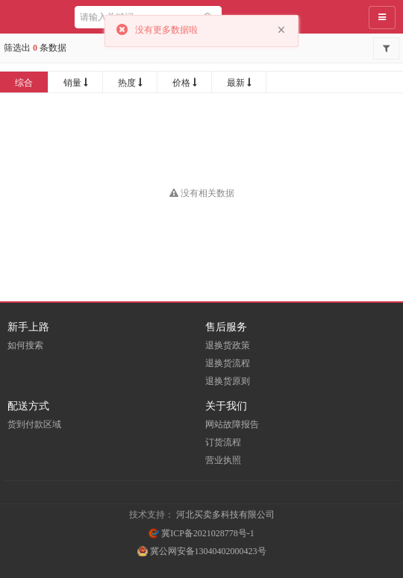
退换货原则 (227, 381)
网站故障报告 (232, 424)
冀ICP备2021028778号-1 (201, 533)
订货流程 (223, 442)
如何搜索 (25, 345)
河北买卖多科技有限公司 (225, 514)
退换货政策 (227, 345)
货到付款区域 (34, 424)
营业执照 (223, 460)
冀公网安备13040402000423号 (201, 551)
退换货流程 (227, 363)
